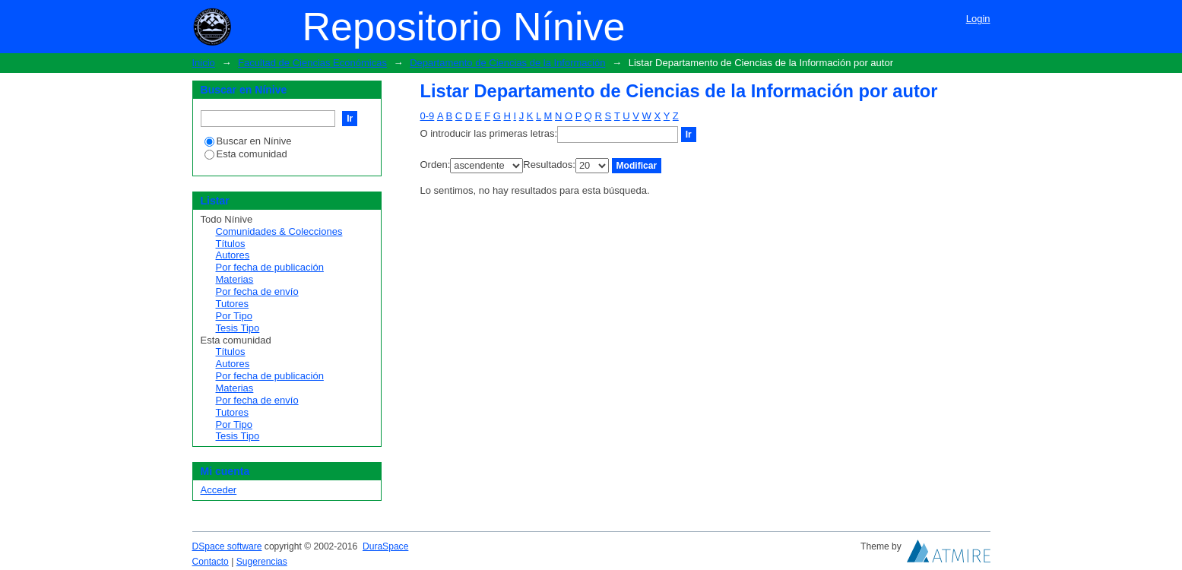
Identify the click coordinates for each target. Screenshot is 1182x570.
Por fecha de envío (257, 291)
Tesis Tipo (238, 328)
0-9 (427, 116)
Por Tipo (234, 315)
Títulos (231, 243)
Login (978, 18)
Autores (233, 255)
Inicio (203, 62)
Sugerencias (261, 561)
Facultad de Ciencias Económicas (312, 62)
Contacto (210, 561)
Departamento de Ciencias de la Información (507, 62)
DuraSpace (385, 546)
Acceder (219, 490)
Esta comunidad (245, 154)
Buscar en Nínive (248, 141)
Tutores (232, 303)
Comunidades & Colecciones (279, 231)
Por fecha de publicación (270, 267)
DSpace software (227, 546)
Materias (235, 279)
